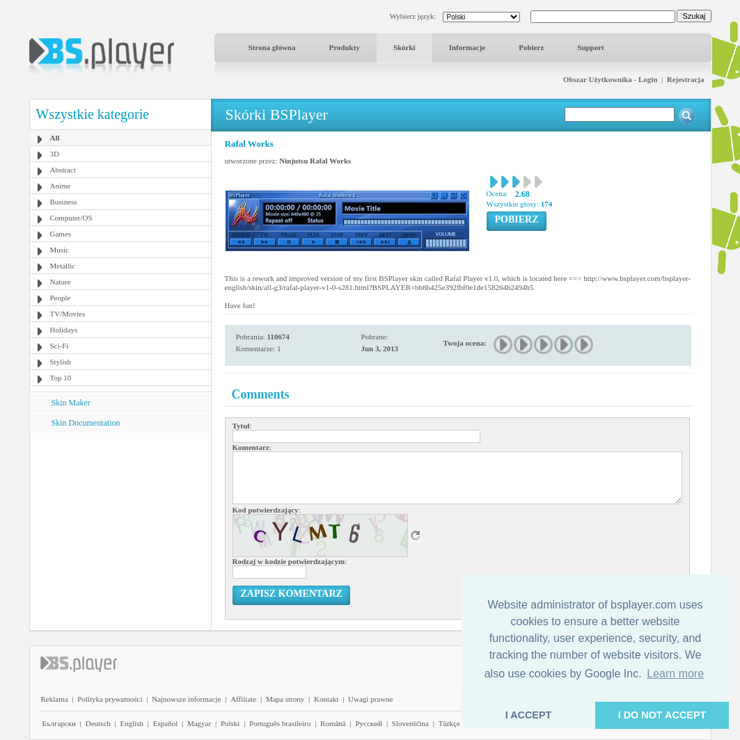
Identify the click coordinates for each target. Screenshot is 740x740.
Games (61, 234)
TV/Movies (68, 313)
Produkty (344, 47)
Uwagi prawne (370, 699)
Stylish (61, 361)
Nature (60, 282)
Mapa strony (285, 699)
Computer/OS (71, 218)
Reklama (54, 699)
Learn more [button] (675, 673)
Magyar (199, 723)
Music (60, 250)
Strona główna (272, 47)
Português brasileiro (279, 723)
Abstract (63, 170)
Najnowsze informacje (186, 699)
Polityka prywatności (109, 699)
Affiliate (243, 699)
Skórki (404, 47)
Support (590, 47)
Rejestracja (685, 79)
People (60, 297)
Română (333, 723)
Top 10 (61, 377)
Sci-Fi (59, 345)
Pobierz (531, 47)
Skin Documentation (86, 423)
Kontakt (326, 699)
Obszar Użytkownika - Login (610, 79)
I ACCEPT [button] (528, 715)
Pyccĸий (368, 723)
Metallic (63, 266)
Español (165, 723)
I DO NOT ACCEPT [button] (662, 715)
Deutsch (98, 723)
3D (54, 154)
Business (63, 202)
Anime (60, 186)
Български (59, 723)
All (55, 138)
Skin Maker (71, 403)
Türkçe (449, 723)
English (131, 723)
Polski (230, 723)
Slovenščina (410, 723)
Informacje (467, 47)
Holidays (64, 329)
